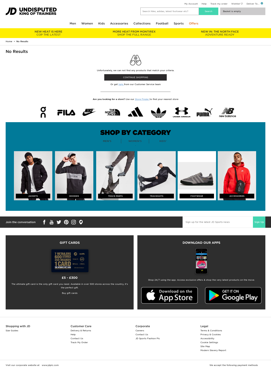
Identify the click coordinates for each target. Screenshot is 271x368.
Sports (179, 23)
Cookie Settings (209, 342)
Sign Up (259, 222)
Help (204, 3)
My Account (191, 3)
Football (162, 23)
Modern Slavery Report (213, 350)
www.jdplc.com (50, 365)
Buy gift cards (70, 293)
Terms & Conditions (211, 330)
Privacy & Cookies (210, 334)
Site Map (205, 346)
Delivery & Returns (81, 330)
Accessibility (207, 338)
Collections (142, 23)
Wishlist (235, 3)
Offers (193, 23)
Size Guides (12, 330)
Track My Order (79, 342)
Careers (140, 330)
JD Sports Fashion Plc (148, 338)
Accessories (119, 23)
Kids (101, 23)
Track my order (219, 3)
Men (73, 23)
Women (87, 23)
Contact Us (77, 338)
